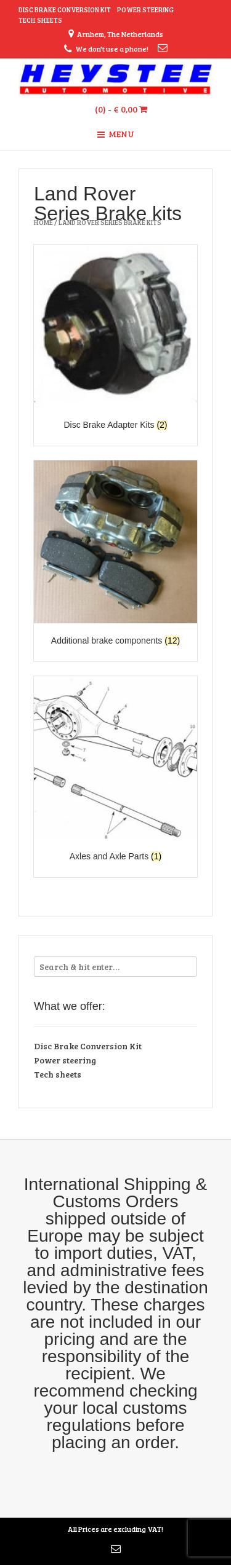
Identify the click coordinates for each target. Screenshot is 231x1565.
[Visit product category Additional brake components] (115, 554)
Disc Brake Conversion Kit (64, 9)
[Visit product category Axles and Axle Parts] (115, 770)
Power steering (145, 9)
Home (43, 222)
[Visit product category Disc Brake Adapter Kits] (115, 339)
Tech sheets (40, 20)
